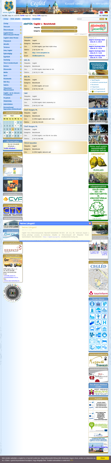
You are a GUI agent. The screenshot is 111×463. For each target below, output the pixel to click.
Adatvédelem (8, 104)
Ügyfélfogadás (96, 80)
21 (12, 132)
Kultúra (13, 66)
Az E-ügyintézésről (98, 91)
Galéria (13, 85)
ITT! (71, 460)
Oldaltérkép (26, 19)
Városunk (13, 27)
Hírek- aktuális (15, 19)
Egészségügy (13, 54)
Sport (13, 76)
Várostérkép (36, 19)
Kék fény (13, 82)
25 (4, 136)
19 (7, 132)
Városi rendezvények (13, 63)
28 (12, 136)
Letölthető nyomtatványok (99, 82)
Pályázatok (7, 41)
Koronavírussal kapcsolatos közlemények (12, 108)
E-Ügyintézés (95, 87)
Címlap (6, 19)
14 (12, 129)
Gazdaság (13, 60)
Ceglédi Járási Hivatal (11, 38)
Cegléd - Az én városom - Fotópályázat (12, 94)
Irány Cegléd (8, 50)
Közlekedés (13, 79)
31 (21, 136)
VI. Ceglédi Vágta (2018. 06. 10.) (94, 252)
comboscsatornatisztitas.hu (11, 281)
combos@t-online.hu (9, 275)
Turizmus (13, 47)
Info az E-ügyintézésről (98, 89)
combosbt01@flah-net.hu (10, 277)
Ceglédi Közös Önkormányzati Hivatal (13, 34)
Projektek (13, 98)
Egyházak (13, 57)
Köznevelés (13, 69)
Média (13, 73)
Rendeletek (95, 84)
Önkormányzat (13, 30)
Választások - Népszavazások (13, 89)
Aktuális (13, 44)
